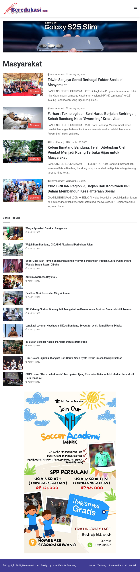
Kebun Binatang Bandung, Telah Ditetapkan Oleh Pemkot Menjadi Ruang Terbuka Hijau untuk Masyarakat (87, 152)
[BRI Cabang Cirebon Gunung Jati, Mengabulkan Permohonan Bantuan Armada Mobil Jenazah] (13, 314)
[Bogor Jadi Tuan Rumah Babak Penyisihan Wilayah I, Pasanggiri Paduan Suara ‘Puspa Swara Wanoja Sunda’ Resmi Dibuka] (13, 266)
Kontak (133, 565)
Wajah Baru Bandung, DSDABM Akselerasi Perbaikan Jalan (59, 244)
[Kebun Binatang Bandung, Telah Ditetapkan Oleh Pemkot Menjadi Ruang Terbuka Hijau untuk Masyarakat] (23, 151)
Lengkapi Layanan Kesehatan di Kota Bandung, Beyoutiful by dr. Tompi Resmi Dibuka (74, 325)
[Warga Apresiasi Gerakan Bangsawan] (13, 233)
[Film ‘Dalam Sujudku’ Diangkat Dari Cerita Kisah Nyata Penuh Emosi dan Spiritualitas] (13, 363)
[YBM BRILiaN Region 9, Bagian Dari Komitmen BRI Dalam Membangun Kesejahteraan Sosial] (23, 190)
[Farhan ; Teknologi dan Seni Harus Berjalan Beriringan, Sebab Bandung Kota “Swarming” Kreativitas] (23, 118)
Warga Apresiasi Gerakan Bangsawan (47, 228)
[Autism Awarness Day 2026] (13, 282)
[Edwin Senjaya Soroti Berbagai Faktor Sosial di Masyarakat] (23, 84)
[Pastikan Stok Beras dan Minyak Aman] (13, 298)
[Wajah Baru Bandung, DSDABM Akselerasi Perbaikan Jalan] (13, 249)
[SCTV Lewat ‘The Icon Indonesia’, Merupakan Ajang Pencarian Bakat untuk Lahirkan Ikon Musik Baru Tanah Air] (13, 379)
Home (92, 565)
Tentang (102, 565)
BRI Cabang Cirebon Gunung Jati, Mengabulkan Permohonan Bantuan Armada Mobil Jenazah (79, 309)
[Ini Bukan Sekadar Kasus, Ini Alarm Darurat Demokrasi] (13, 347)
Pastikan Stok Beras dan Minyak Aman (48, 293)
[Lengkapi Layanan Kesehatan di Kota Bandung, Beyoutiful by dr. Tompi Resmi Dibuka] (13, 330)
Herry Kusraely (57, 74)
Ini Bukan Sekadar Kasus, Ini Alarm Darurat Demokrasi (57, 341)
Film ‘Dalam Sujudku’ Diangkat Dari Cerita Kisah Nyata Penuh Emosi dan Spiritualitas (74, 358)
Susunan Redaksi (117, 565)
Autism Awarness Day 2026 (41, 277)
